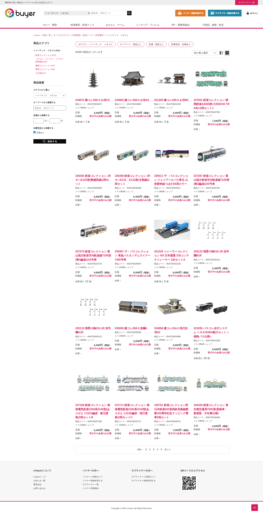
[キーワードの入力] (108, 13)
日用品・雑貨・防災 (213, 24)
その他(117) (40, 73)
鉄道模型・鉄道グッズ (82, 24)
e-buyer (36, 35)
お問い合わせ (39, 488)
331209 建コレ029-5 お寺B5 (171, 99)
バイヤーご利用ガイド (93, 477)
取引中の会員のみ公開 (100, 116)
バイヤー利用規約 (91, 488)
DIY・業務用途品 (180, 24)
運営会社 (37, 484)
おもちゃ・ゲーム (115, 24)
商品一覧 (47, 35)
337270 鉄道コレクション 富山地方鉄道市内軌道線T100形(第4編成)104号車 (93, 255)
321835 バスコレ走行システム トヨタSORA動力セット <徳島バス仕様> (211, 332)
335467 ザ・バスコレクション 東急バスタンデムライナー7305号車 (132, 255)
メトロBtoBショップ (84, 107)
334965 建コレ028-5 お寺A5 (132, 99)
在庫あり (38, 132)
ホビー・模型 (50, 24)
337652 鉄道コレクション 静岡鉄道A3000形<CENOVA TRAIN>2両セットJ (211, 104)
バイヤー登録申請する (93, 480)
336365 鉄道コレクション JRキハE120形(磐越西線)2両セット (93, 179)
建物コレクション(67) (45, 65)
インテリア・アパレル (148, 24)
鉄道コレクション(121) (45, 55)
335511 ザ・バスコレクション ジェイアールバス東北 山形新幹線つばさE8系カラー (171, 179)
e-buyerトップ (39, 477)
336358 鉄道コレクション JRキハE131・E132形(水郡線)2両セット (132, 179)
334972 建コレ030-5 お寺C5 (92, 99)
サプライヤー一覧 (247, 2)
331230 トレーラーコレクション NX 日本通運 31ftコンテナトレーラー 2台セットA (171, 255)
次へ (167, 449)
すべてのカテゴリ (62, 35)
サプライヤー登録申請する (144, 480)
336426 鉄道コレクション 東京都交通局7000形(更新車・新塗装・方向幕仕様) (211, 409)
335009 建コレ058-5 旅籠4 (131, 328)
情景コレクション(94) (45, 69)
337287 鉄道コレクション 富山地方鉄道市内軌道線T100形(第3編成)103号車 (211, 179)
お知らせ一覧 (39, 480)
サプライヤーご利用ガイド (144, 477)
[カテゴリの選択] (67, 13)
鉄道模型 (99, 35)
